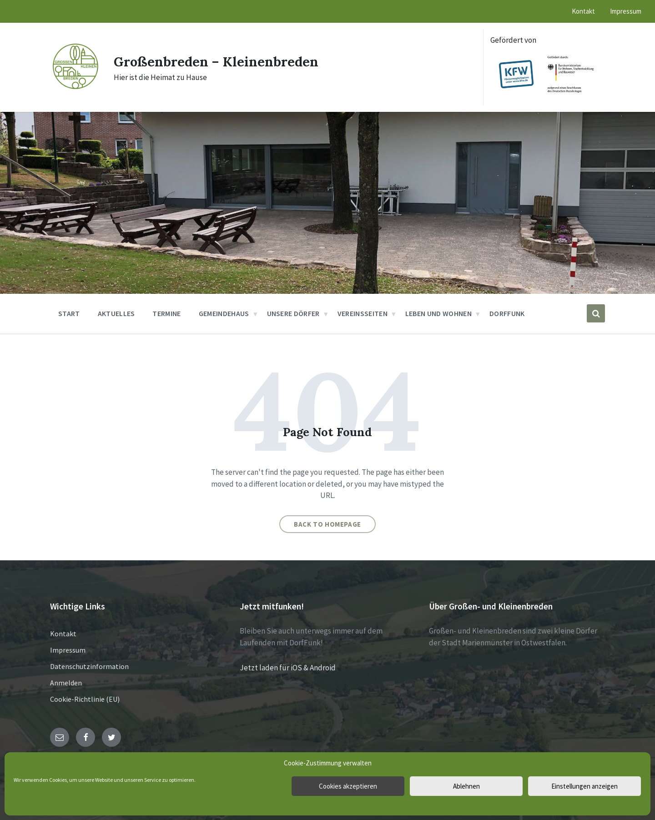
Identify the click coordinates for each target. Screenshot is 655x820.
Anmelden (66, 682)
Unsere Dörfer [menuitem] (293, 313)
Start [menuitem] (69, 313)
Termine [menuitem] (166, 313)
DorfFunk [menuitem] (507, 313)
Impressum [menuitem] (625, 11)
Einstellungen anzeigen (584, 786)
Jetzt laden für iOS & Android (288, 668)
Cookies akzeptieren (348, 786)
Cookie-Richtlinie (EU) (85, 699)
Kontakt (63, 633)
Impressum (68, 649)
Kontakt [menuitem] (583, 11)
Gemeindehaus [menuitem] (224, 313)
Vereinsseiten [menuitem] (363, 313)
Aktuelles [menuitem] (116, 313)
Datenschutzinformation (89, 666)
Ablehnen (466, 786)
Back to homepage (327, 524)
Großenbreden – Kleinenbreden (218, 61)
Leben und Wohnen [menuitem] (438, 313)
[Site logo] (75, 88)
